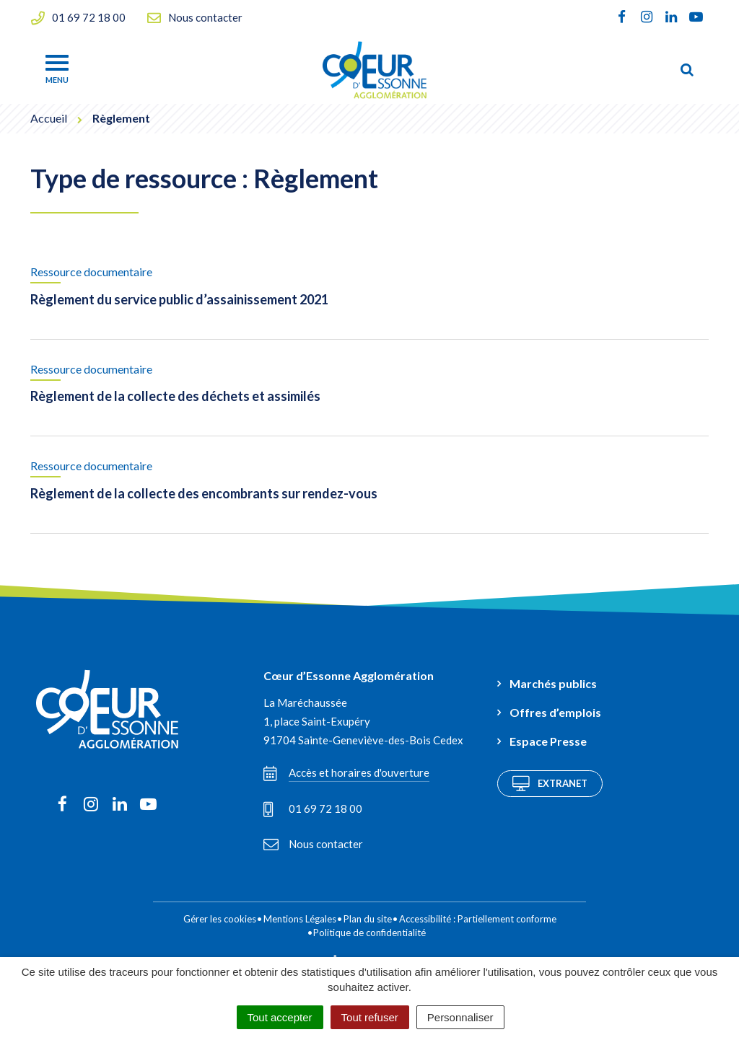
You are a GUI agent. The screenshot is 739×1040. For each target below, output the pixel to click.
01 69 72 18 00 (312, 809)
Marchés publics (553, 683)
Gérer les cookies (219, 919)
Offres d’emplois (555, 712)
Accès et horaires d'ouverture (346, 773)
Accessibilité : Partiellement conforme (477, 919)
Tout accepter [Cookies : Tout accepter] (280, 1017)
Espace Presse (548, 741)
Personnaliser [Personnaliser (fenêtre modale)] (460, 1017)
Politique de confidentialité (369, 932)
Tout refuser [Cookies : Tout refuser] (369, 1017)
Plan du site (368, 919)
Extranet (549, 783)
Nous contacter (313, 843)
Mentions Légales (299, 919)
